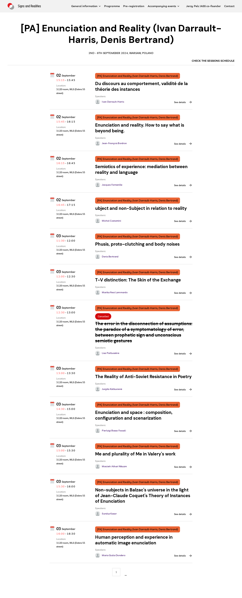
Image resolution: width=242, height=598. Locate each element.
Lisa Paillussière (110, 353)
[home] (24, 6)
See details (180, 102)
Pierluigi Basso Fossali (114, 430)
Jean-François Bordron (114, 143)
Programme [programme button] (112, 6)
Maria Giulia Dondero (113, 555)
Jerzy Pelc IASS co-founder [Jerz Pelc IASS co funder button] (203, 6)
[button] (86, 6)
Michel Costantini (111, 220)
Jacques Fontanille (112, 184)
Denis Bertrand (110, 256)
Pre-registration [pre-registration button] (133, 6)
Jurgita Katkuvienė (112, 389)
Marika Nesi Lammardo (115, 292)
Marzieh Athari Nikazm (114, 466)
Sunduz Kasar (109, 513)
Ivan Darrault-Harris (113, 101)
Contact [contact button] (229, 6)
